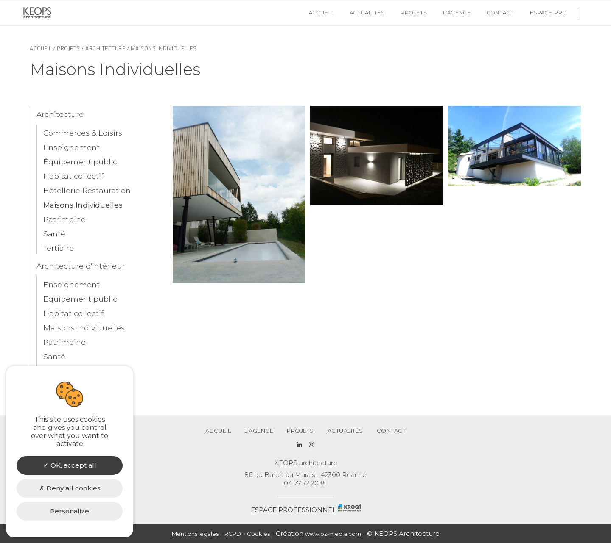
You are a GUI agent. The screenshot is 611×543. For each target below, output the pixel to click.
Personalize (69, 511)
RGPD (232, 533)
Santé (54, 233)
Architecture (60, 114)
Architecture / (107, 48)
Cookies (258, 533)
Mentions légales (195, 533)
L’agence (258, 430)
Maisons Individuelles (83, 204)
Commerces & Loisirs (82, 132)
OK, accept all (69, 465)
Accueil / (43, 48)
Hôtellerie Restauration (87, 190)
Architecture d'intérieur (80, 265)
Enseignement (71, 147)
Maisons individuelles (84, 327)
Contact (391, 430)
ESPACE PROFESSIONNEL (293, 510)
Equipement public (80, 298)
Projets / (70, 48)
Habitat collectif (73, 176)
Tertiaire (58, 248)
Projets (300, 430)
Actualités (345, 430)
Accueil (218, 430)
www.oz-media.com (333, 533)
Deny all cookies (70, 488)
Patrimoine (64, 219)
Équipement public (80, 161)
